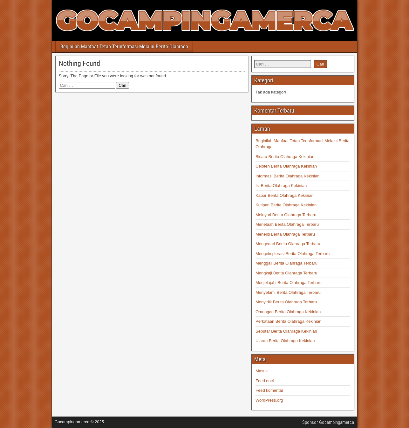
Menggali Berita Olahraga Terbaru (286, 263)
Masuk (262, 371)
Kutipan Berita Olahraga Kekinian (286, 205)
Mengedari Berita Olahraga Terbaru (288, 243)
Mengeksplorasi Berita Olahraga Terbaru (293, 253)
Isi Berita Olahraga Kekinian (281, 185)
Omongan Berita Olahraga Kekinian (288, 311)
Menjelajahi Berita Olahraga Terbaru (289, 282)
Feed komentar (269, 390)
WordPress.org (269, 400)
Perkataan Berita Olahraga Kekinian (288, 321)
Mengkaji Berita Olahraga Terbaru (286, 273)
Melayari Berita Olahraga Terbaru (286, 214)
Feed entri (265, 380)
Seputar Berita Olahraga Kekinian (286, 331)
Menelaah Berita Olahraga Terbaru (287, 224)
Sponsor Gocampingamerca (328, 422)
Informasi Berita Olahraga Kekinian (288, 176)
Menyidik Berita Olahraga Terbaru (286, 302)
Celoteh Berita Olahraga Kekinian (286, 166)
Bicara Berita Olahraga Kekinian (285, 156)
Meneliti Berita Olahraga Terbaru (285, 234)
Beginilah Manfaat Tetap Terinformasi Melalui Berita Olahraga (124, 47)
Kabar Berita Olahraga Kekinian (285, 195)
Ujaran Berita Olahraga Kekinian (285, 340)
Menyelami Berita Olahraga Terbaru (288, 292)
